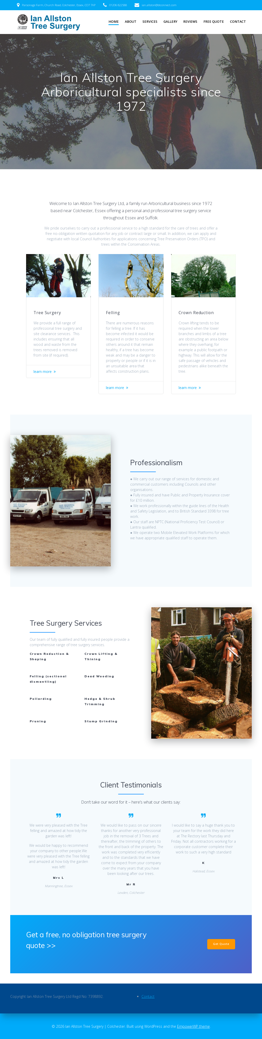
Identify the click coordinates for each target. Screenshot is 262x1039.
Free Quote (213, 21)
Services (150, 21)
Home (113, 21)
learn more (43, 371)
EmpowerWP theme (193, 1026)
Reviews (190, 21)
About (130, 21)
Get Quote (221, 944)
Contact (238, 21)
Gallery (170, 21)
